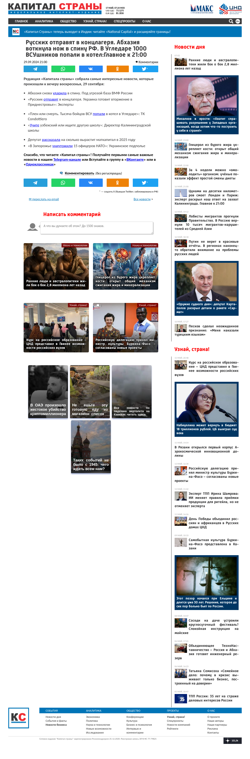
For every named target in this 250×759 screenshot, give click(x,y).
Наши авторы (215, 721)
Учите (35, 124)
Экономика (93, 717)
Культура (132, 721)
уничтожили (63, 145)
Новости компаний (178, 725)
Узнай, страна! (95, 21)
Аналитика (45, 21)
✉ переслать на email (45, 199)
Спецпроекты (125, 21)
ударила (61, 92)
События (52, 710)
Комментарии (147, 62)
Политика (92, 721)
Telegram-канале (68, 159)
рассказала (52, 139)
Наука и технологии (75, 245)
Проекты (173, 710)
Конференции (135, 717)
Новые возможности (99, 728)
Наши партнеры (217, 725)
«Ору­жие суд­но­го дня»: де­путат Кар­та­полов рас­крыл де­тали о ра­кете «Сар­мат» (206, 308)
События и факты (57, 721)
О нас (147, 21)
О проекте (213, 717)
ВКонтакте (136, 159)
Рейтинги (172, 728)
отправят (52, 99)
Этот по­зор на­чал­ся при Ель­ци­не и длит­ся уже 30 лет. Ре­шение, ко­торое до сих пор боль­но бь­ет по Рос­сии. (206, 602)
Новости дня (189, 47)
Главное (22, 21)
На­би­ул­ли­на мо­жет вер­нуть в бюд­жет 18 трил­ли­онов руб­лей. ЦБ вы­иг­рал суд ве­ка (206, 429)
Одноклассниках (41, 164)
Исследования (95, 732)
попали (100, 113)
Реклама (212, 728)
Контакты (213, 732)
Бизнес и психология (139, 725)
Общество (69, 21)
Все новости (141, 199)
